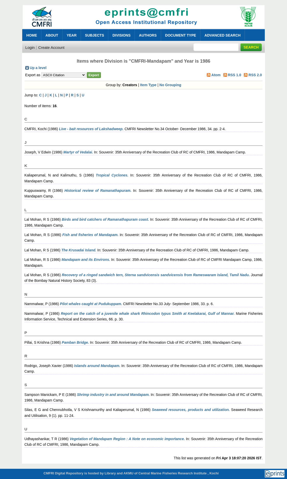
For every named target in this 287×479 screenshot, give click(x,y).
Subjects (94, 35)
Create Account (51, 47)
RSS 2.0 (255, 75)
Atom (216, 75)
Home (31, 35)
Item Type (148, 85)
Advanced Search (223, 35)
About (51, 35)
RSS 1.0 (234, 75)
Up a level (38, 68)
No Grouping (170, 85)
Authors (148, 35)
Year (72, 35)
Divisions (121, 35)
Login (30, 47)
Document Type (180, 35)
